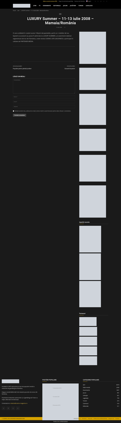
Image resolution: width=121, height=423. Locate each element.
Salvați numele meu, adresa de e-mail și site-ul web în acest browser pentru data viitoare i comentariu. (43, 111)
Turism (80, 5)
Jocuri (65, 5)
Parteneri (84, 418)
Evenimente (47, 5)
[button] (95, 1)
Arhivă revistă (77, 418)
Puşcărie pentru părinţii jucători (22, 68)
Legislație (89, 5)
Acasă (14, 10)
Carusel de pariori (69, 68)
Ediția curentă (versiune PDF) (50, 1)
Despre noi (111, 418)
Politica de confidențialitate (100, 418)
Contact (117, 418)
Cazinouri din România (79, 1)
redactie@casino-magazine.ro (18, 403)
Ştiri (34, 5)
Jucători (73, 5)
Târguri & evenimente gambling (66, 1)
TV (39, 5)
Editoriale (57, 5)
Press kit (90, 418)
